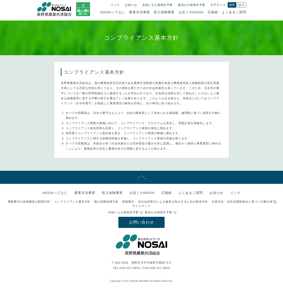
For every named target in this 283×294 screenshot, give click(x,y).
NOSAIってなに (112, 12)
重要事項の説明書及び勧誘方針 (29, 201)
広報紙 (213, 12)
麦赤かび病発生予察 (191, 5)
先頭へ (141, 177)
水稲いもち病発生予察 (157, 5)
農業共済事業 (139, 12)
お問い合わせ (141, 222)
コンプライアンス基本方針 (72, 201)
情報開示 (128, 201)
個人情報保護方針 (106, 201)
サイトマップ (141, 206)
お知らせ (131, 5)
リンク (115, 5)
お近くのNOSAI (191, 12)
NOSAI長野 (54, 9)
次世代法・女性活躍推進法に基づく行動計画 (242, 201)
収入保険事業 (164, 12)
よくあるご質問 (234, 12)
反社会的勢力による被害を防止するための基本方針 (173, 201)
